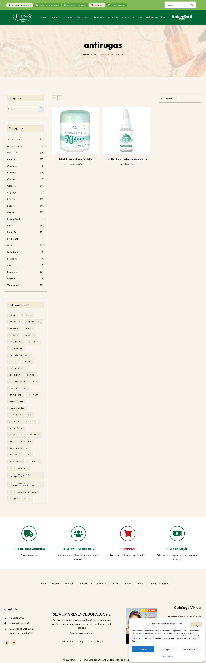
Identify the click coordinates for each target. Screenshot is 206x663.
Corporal (11, 185)
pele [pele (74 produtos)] (12, 441)
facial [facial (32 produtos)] (13, 388)
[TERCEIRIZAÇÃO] (177, 533)
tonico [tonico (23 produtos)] (14, 499)
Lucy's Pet (12, 232)
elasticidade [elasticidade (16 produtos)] (18, 382)
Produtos (100, 54)
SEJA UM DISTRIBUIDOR (29, 549)
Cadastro (115, 583)
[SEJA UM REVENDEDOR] (78, 533)
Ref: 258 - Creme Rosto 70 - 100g (75, 158)
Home (86, 54)
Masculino (12, 258)
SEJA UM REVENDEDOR (78, 549)
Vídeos (128, 583)
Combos (11, 179)
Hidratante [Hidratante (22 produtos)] (17, 401)
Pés (9, 265)
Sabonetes (12, 271)
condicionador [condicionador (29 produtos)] (19, 355)
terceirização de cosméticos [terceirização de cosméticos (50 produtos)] (20, 476)
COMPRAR (128, 549)
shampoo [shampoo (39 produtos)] (33, 461)
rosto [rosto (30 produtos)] (13, 455)
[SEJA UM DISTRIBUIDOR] (29, 533)
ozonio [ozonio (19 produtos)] (34, 435)
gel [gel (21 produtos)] (26, 388)
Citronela (12, 166)
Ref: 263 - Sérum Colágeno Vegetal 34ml (126, 158)
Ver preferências (190, 649)
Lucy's (79, 163)
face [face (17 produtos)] (35, 382)
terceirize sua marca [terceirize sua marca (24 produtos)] (23, 492)
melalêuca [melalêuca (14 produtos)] (16, 428)
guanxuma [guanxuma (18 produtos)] (16, 395)
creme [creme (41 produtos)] (27, 362)
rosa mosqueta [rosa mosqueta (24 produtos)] (19, 448)
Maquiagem (13, 252)
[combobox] (180, 98)
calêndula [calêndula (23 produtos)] (16, 342)
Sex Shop (11, 278)
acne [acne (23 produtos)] (13, 315)
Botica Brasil (13, 152)
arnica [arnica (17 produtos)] (14, 328)
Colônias (11, 172)
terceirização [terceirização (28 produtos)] (19, 468)
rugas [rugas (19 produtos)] (27, 455)
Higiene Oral (13, 218)
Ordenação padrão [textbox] (169, 98)
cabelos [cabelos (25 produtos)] (30, 335)
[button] (196, 624)
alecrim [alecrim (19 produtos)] (27, 315)
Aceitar (143, 649)
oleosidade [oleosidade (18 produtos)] (17, 435)
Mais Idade (12, 238)
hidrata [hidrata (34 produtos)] (34, 395)
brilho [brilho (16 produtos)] (28, 328)
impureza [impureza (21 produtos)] (15, 415)
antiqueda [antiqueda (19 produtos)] (34, 322)
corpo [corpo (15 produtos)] (14, 362)
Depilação (12, 192)
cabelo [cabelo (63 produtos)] (14, 335)
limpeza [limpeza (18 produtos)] (14, 422)
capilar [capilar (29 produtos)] (33, 342)
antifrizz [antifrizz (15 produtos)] (15, 322)
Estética (11, 199)
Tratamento (13, 285)
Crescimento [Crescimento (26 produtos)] (17, 368)
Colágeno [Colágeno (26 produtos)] (16, 348)
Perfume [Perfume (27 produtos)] (26, 441)
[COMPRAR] (127, 533)
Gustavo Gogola (106, 659)
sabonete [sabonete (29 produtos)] (15, 461)
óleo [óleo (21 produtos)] (28, 499)
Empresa (56, 583)
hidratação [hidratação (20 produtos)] (17, 408)
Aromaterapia (14, 139)
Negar (167, 649)
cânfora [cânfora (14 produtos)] (15, 375)
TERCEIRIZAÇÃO (177, 549)
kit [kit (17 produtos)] (29, 415)
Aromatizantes (14, 146)
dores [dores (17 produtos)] (30, 375)
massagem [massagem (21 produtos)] (32, 422)
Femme (10, 212)
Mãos (10, 245)
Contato (141, 583)
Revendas (101, 583)
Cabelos (11, 159)
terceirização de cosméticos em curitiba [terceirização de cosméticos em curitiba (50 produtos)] (24, 484)
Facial (71, 163)
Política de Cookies (166, 656)
